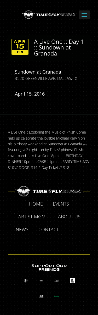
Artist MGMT (33, 216)
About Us (69, 216)
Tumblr (43, 242)
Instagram (55, 242)
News (22, 229)
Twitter (82, 230)
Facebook (70, 230)
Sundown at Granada (38, 72)
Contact (48, 229)
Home (36, 204)
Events (61, 204)
